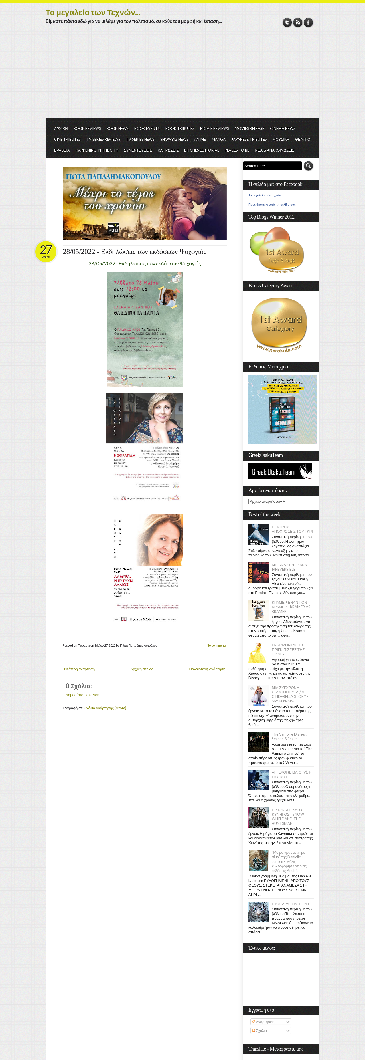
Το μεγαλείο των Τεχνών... (93, 12)
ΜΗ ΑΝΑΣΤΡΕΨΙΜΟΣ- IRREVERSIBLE (290, 567)
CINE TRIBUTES (67, 139)
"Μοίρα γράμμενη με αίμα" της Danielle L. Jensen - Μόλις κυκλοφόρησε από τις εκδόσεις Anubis (289, 861)
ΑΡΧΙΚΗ (61, 128)
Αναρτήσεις (263, 1021)
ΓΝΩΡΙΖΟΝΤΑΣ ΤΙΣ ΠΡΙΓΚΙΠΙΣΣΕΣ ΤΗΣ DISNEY (288, 649)
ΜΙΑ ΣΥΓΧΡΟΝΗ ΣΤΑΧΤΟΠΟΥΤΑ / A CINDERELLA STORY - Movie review (290, 694)
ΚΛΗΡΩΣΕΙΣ (168, 150)
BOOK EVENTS (147, 128)
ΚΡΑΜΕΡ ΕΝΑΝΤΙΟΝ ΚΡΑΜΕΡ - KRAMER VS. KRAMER (291, 607)
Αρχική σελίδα (142, 669)
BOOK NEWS (118, 128)
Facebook (308, 22)
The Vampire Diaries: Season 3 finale (289, 736)
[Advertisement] (182, 76)
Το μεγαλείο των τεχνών (264, 195)
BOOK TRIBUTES (179, 128)
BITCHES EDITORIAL (201, 150)
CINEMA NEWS (282, 128)
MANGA (219, 139)
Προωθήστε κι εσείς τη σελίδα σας (272, 204)
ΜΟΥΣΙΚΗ (281, 139)
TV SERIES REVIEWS (103, 139)
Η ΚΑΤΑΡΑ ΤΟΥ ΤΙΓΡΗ (290, 904)
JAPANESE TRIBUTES (249, 139)
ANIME (200, 139)
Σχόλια (259, 1030)
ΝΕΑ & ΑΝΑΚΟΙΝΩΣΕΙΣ (274, 150)
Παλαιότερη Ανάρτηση (207, 669)
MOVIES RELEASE (249, 128)
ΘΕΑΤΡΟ (302, 139)
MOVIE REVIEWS (214, 128)
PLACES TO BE (237, 150)
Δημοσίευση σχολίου (82, 694)
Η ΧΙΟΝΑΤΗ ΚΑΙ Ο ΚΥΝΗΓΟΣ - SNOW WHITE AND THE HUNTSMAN (288, 816)
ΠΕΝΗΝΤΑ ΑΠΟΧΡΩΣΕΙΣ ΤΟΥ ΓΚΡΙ (292, 529)
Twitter (287, 22)
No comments (217, 645)
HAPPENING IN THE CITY (97, 150)
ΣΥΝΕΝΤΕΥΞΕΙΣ (138, 150)
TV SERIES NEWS (140, 139)
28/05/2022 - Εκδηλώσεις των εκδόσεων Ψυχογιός (134, 251)
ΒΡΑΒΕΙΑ (62, 150)
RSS (298, 22)
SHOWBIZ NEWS (174, 139)
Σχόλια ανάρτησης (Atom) (105, 708)
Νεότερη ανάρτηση (79, 669)
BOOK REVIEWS (87, 128)
